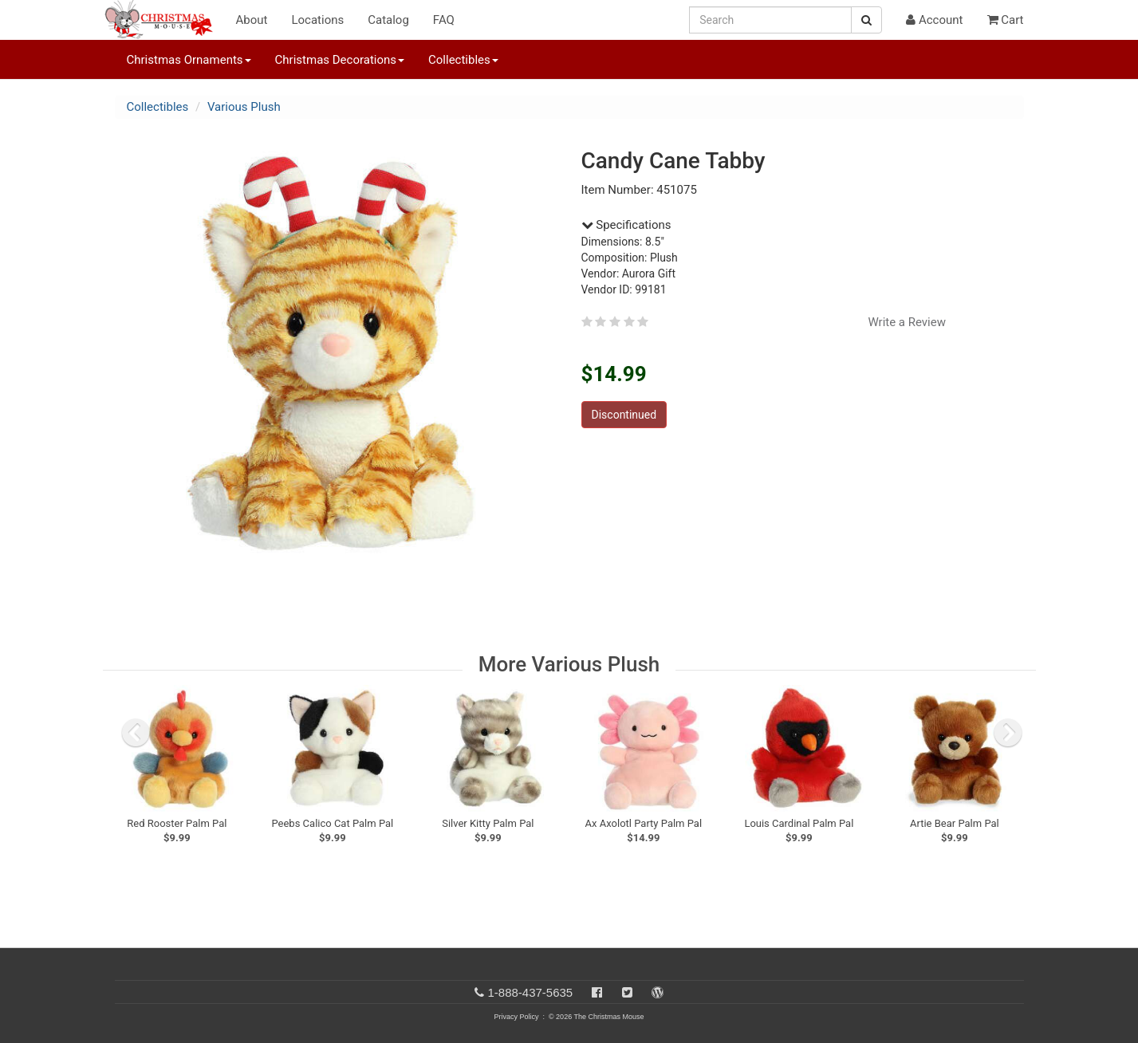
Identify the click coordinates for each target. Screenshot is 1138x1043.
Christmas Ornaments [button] (189, 60)
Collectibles (158, 107)
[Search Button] (866, 19)
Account (934, 20)
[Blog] (658, 992)
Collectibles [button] (463, 60)
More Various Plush (569, 664)
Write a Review (907, 322)
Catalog (388, 20)
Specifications (626, 225)
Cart (1005, 20)
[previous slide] (136, 733)
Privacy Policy (516, 1017)
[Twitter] (627, 992)
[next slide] (1008, 733)
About (252, 20)
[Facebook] (597, 992)
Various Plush (244, 107)
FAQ (444, 20)
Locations (317, 20)
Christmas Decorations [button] (339, 60)
